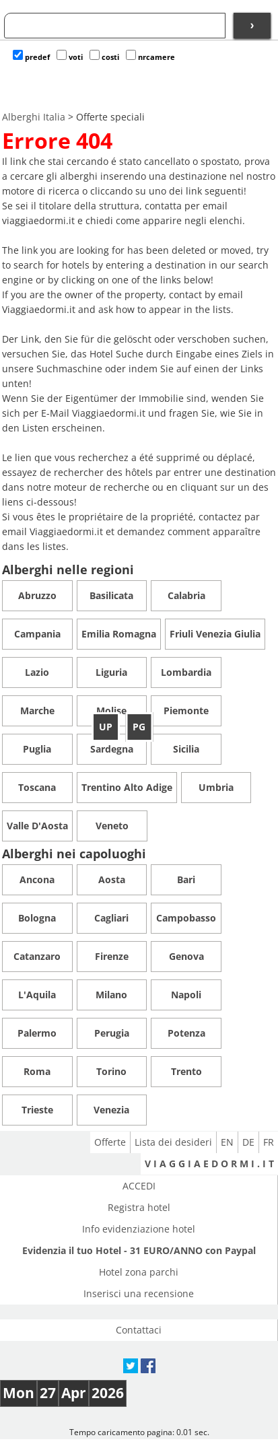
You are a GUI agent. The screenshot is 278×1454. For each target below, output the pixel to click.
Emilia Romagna (118, 633)
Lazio (37, 672)
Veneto (112, 825)
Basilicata (111, 595)
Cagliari (111, 917)
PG (139, 726)
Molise (111, 710)
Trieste (37, 1109)
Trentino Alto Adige (126, 787)
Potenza (186, 1033)
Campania (37, 633)
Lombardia (186, 672)
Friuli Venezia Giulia (215, 633)
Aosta (111, 879)
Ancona (37, 879)
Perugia (111, 1033)
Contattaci (139, 1329)
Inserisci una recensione (138, 1293)
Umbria (216, 787)
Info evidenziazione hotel (138, 1228)
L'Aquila (37, 994)
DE (248, 1142)
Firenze (112, 956)
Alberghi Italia (33, 116)
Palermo (37, 1033)
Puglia (37, 748)
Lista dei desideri (173, 1142)
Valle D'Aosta (37, 825)
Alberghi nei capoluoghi (74, 853)
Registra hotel (139, 1207)
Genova (186, 956)
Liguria (111, 672)
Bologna (37, 917)
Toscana (37, 787)
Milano (111, 994)
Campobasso (186, 917)
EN (227, 1142)
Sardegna (111, 748)
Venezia (111, 1109)
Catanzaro (37, 956)
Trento (186, 1071)
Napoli (186, 994)
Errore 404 (57, 140)
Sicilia (186, 748)
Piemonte (186, 710)
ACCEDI (139, 1185)
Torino (111, 1071)
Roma (37, 1071)
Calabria (186, 595)
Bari (186, 879)
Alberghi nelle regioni (68, 569)
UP (105, 726)
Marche (37, 710)
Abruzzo (37, 595)
